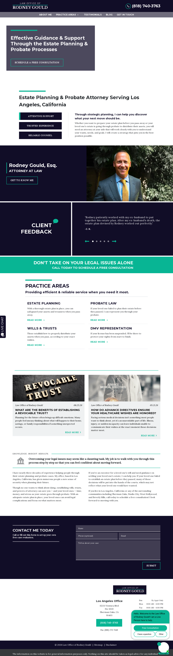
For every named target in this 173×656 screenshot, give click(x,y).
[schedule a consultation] (86, 264)
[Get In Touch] (125, 14)
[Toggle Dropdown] (79, 14)
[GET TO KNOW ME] (22, 180)
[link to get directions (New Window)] (109, 611)
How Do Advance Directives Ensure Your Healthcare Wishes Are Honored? (123, 411)
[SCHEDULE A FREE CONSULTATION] (37, 63)
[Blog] (109, 14)
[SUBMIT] (151, 566)
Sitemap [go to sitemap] (98, 644)
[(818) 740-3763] (109, 623)
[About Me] (45, 14)
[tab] (40, 116)
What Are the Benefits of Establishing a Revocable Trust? (47, 411)
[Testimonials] (93, 14)
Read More (73, 432)
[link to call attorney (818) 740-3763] (143, 6)
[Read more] (55, 311)
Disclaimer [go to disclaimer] (111, 644)
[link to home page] (30, 6)
